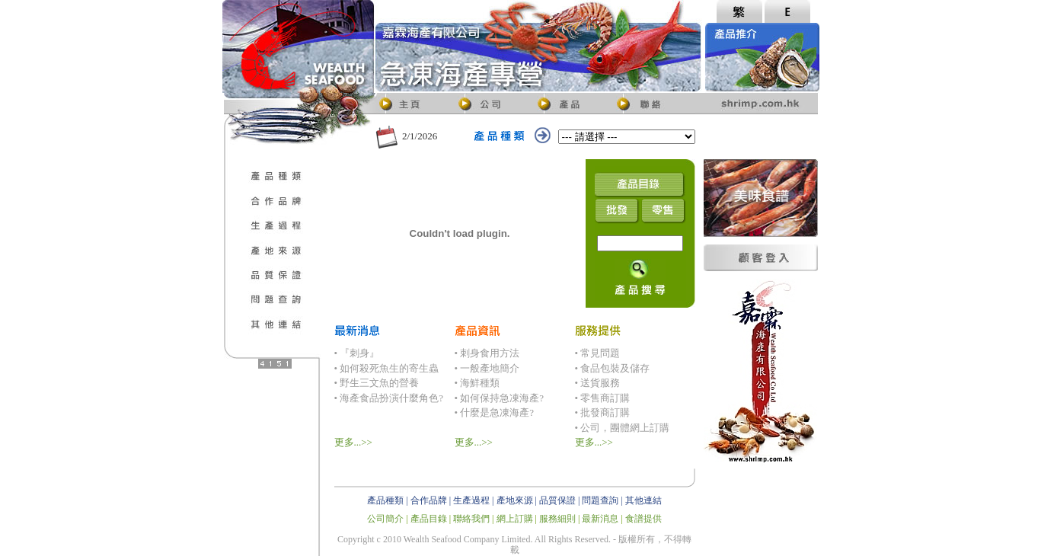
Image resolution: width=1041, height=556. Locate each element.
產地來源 (515, 500)
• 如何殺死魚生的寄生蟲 (386, 368)
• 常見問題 (598, 353)
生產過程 (471, 500)
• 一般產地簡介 (487, 368)
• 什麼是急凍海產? (495, 412)
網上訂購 (515, 518)
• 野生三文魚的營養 (377, 382)
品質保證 (557, 500)
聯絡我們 (471, 518)
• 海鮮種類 (477, 382)
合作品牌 (428, 500)
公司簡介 (385, 518)
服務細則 (557, 518)
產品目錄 (428, 518)
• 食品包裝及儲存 (612, 368)
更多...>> (353, 442)
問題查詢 (600, 500)
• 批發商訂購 (603, 412)
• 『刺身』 (357, 353)
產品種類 (385, 500)
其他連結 (643, 500)
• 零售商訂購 (603, 398)
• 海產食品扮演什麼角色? (389, 398)
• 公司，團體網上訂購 (622, 427)
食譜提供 (643, 518)
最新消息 (600, 518)
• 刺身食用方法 (487, 353)
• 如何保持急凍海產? (499, 398)
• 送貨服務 (598, 382)
